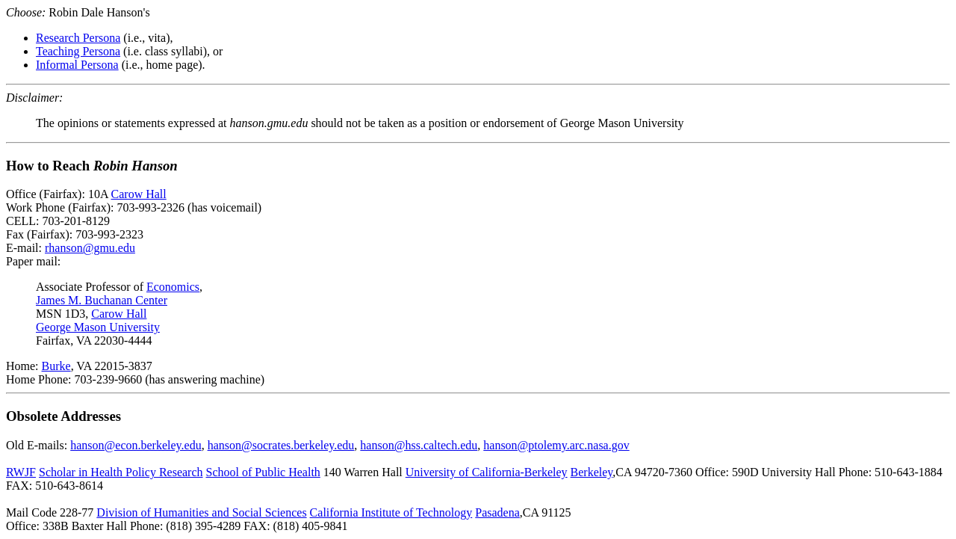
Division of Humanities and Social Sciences (201, 512)
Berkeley (592, 472)
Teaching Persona (78, 51)
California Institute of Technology (391, 512)
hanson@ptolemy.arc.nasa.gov (556, 445)
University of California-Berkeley (487, 472)
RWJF (21, 472)
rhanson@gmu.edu (90, 247)
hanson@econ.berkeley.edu (135, 445)
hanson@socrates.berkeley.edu (281, 445)
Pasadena (497, 512)
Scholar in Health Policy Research (121, 472)
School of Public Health (263, 472)
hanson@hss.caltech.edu (418, 445)
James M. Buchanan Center (101, 300)
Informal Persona (77, 64)
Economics (172, 286)
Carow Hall (139, 194)
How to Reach (92, 165)
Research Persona (78, 37)
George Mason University (98, 327)
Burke (56, 366)
